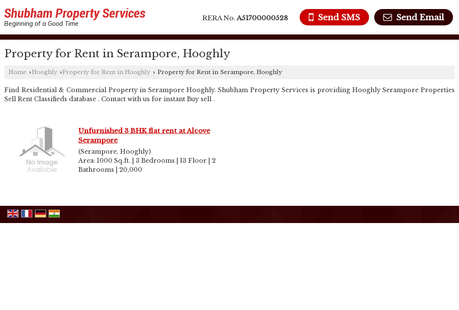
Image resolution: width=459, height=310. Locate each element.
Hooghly (44, 72)
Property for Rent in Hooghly (106, 72)
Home (18, 72)
